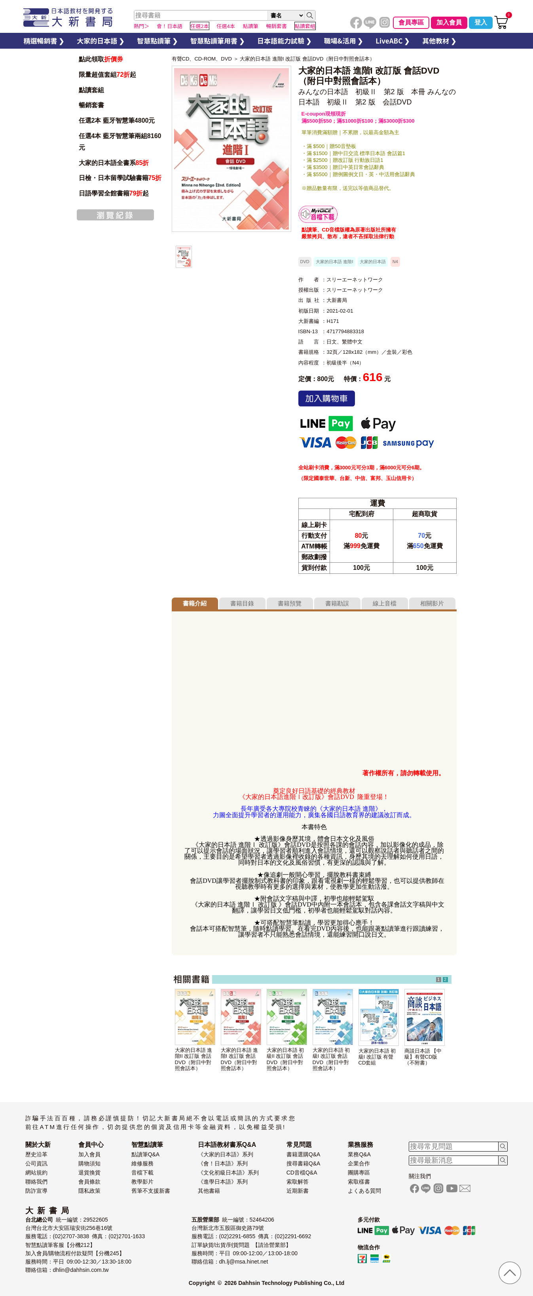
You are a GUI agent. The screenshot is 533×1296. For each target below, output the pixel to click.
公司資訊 (36, 1163)
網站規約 (36, 1172)
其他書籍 (209, 1191)
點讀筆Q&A (145, 1154)
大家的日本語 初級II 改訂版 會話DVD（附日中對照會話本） (285, 1059)
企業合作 (359, 1163)
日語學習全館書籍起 (114, 193)
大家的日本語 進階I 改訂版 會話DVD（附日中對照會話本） (307, 59)
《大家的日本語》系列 (225, 1154)
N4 (395, 261)
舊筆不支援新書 (150, 1191)
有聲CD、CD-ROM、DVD (202, 59)
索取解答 (297, 1181)
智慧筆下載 (318, 214)
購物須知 (89, 1163)
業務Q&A (359, 1154)
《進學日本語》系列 (223, 1181)
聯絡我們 (36, 1181)
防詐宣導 (36, 1191)
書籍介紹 (195, 603)
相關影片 (432, 603)
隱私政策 (89, 1191)
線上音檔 (384, 603)
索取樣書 (359, 1181)
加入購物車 (326, 398)
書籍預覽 (290, 603)
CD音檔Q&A (301, 1172)
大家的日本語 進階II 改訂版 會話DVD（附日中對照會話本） (193, 1059)
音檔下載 (142, 1172)
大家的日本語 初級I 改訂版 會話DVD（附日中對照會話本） (331, 1059)
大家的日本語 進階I (334, 261)
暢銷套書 (91, 105)
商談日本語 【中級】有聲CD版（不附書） (423, 1057)
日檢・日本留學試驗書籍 (120, 178)
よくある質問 (364, 1191)
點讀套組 (91, 90)
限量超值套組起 (108, 74)
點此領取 (101, 59)
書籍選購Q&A (303, 1154)
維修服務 (142, 1163)
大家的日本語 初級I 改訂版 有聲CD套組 (377, 1057)
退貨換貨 (89, 1172)
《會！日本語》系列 (223, 1163)
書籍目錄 (242, 603)
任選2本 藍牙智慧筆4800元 (117, 120)
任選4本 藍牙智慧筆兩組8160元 (120, 142)
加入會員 (449, 22)
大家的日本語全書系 (114, 162)
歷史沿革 (36, 1154)
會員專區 (411, 22)
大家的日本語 (373, 261)
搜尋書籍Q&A (303, 1163)
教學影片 (142, 1181)
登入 (480, 22)
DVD (304, 261)
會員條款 (89, 1181)
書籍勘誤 (337, 603)
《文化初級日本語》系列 (228, 1172)
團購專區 (359, 1172)
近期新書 (297, 1191)
